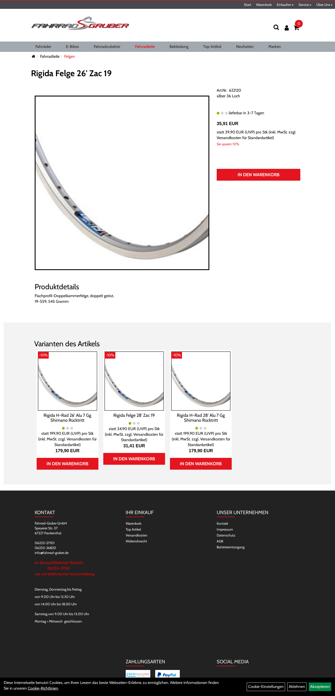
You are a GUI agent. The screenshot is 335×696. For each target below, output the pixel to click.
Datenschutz (226, 535)
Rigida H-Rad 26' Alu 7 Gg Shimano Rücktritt (67, 418)
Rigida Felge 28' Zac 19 (134, 415)
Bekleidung (178, 46)
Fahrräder (43, 46)
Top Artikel (212, 46)
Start (247, 4)
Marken (274, 46)
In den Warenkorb (258, 174)
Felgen (69, 56)
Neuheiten (245, 46)
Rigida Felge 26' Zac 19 (71, 73)
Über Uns (324, 4)
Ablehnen (297, 686)
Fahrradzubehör (107, 46)
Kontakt (222, 523)
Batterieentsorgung (230, 547)
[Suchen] (276, 27)
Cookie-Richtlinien (43, 688)
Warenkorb (264, 4)
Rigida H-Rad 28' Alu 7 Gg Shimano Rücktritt (201, 418)
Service (305, 4)
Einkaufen (285, 4)
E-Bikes (72, 46)
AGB (220, 541)
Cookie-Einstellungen (266, 686)
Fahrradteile (145, 46)
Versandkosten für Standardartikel (245, 137)
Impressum (225, 529)
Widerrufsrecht (136, 541)
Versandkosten (136, 535)
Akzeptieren (320, 686)
